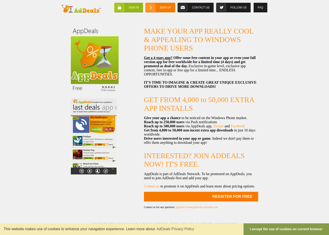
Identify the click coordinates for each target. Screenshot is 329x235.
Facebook (238, 126)
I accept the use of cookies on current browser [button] (286, 229)
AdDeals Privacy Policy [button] (175, 229)
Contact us (151, 186)
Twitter (218, 126)
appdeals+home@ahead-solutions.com (196, 207)
